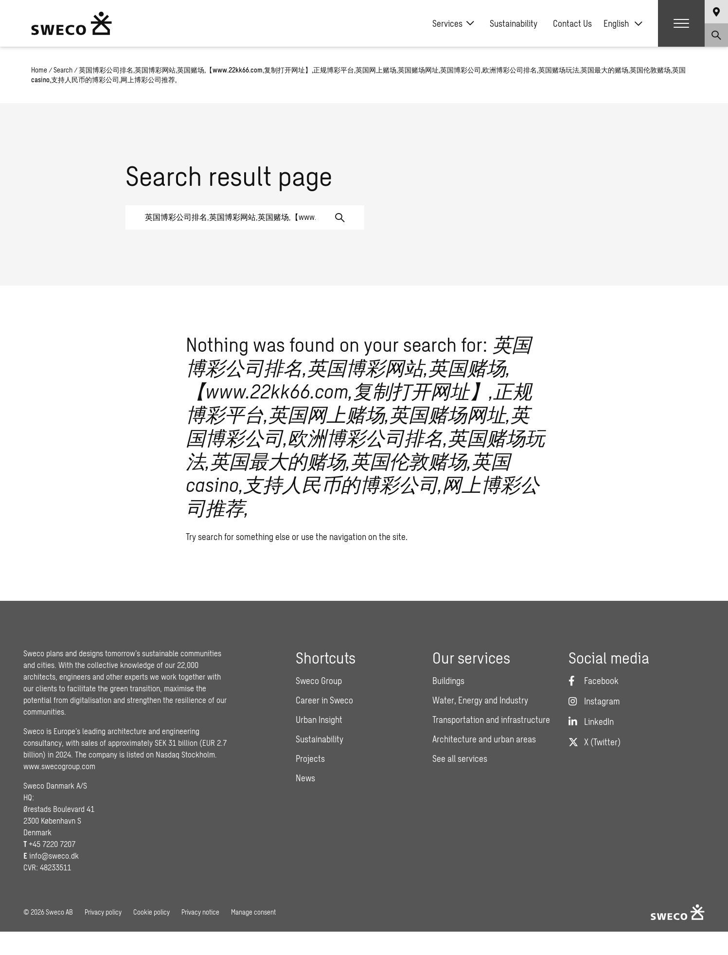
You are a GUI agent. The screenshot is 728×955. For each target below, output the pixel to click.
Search (62, 70)
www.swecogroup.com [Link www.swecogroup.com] (59, 766)
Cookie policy (151, 912)
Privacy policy (103, 912)
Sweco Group (319, 680)
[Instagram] (594, 701)
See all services (459, 758)
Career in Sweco (324, 700)
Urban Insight (319, 719)
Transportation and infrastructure (491, 719)
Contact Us (572, 23)
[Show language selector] (716, 11)
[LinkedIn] (591, 721)
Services (453, 23)
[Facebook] (593, 680)
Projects (310, 758)
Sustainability (513, 23)
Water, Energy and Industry (480, 700)
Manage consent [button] (253, 912)
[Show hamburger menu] (681, 23)
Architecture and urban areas (484, 739)
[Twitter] (594, 742)
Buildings (448, 680)
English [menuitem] (616, 23)
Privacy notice (200, 912)
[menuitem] (623, 23)
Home (39, 70)
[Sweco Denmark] (71, 23)
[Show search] (716, 35)
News (305, 778)
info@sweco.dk (54, 855)
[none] (623, 23)
